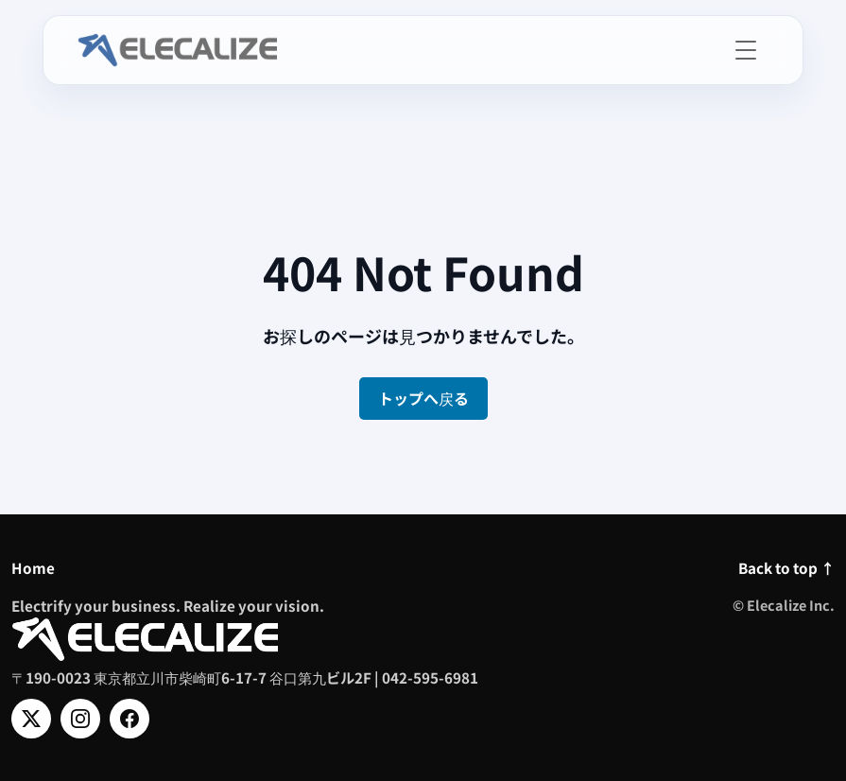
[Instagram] (80, 718)
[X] (31, 718)
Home (33, 567)
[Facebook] (129, 718)
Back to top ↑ (786, 567)
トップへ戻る (423, 398)
